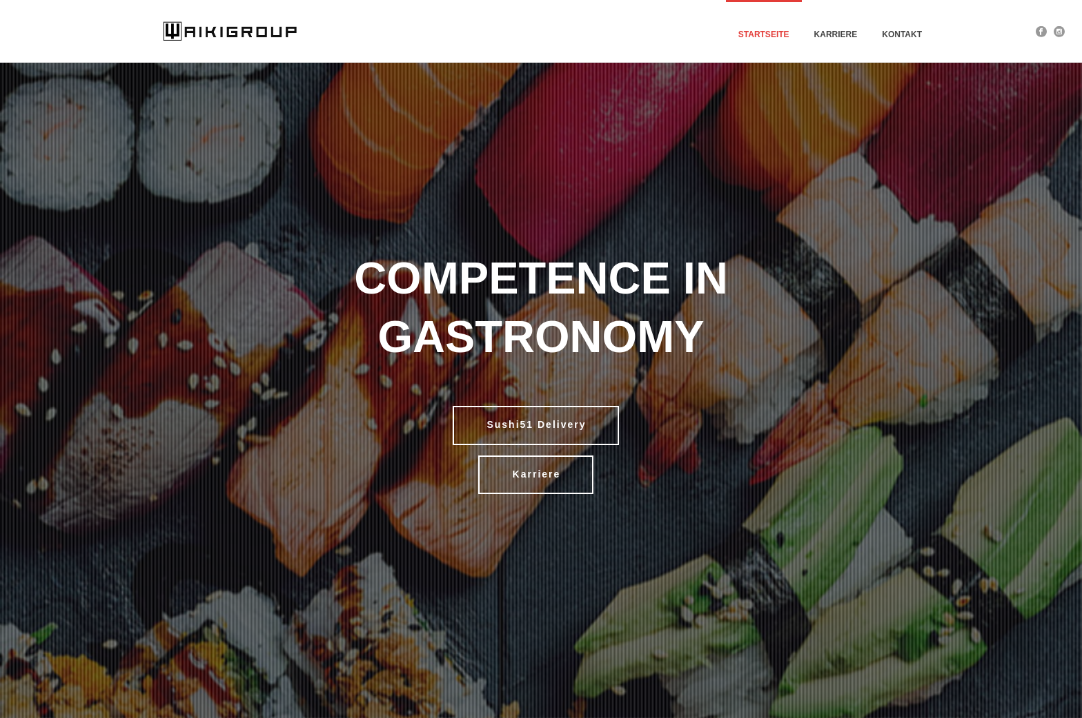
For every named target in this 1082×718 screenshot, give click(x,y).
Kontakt (902, 34)
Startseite (763, 34)
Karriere (836, 34)
